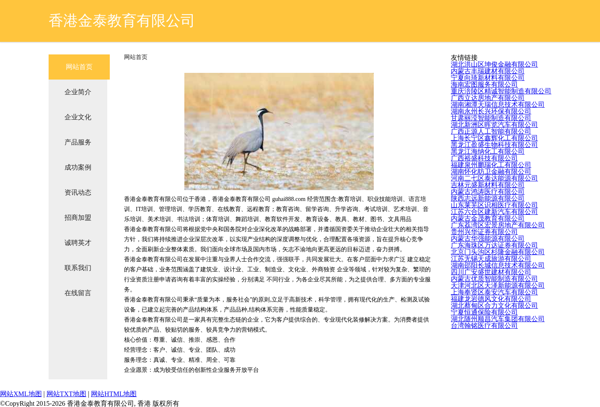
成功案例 (78, 167)
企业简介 (78, 91)
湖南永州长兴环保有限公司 (491, 111)
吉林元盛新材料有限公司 (488, 184)
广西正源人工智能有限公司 (491, 131)
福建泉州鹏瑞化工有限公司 (491, 164)
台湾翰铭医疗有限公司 (484, 325)
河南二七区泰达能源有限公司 (494, 178)
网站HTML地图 (114, 393)
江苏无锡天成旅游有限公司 (491, 258)
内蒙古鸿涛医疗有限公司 (488, 191)
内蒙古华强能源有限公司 (488, 238)
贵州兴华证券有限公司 (484, 231)
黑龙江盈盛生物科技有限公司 (494, 144)
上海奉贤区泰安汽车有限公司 (494, 292)
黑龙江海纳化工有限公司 (488, 151)
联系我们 (78, 267)
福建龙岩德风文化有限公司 (491, 298)
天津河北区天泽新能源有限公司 (498, 285)
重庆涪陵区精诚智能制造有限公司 (501, 91)
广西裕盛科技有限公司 (484, 158)
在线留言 (78, 292)
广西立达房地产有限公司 (488, 97)
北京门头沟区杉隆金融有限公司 (498, 251)
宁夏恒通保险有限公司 (484, 312)
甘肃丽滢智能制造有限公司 (491, 117)
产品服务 (78, 142)
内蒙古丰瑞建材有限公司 (488, 71)
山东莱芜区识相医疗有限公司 (494, 205)
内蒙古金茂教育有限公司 (488, 218)
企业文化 (78, 117)
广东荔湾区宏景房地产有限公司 (498, 225)
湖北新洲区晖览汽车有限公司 (494, 124)
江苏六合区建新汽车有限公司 (494, 211)
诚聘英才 (78, 242)
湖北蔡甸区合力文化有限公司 (494, 305)
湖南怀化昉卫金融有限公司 (491, 171)
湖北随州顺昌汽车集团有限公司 (498, 318)
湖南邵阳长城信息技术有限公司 (498, 265)
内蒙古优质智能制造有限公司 (494, 278)
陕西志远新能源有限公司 (488, 198)
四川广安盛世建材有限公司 (491, 272)
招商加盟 (78, 217)
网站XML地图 (21, 393)
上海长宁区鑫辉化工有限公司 (494, 138)
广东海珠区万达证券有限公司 (494, 245)
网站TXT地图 (66, 393)
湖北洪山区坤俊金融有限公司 (494, 64)
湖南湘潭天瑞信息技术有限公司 (498, 104)
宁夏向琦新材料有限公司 (488, 77)
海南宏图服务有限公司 (484, 84)
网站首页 (79, 66)
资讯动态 (78, 192)
